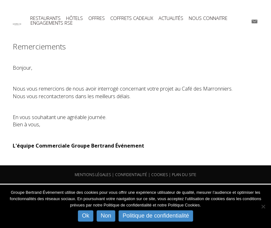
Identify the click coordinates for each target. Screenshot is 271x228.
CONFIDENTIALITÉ (131, 174)
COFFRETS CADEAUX (131, 18)
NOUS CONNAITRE (208, 18)
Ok (85, 215)
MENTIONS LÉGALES (93, 174)
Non (106, 215)
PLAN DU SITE (184, 174)
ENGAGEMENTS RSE (51, 23)
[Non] (263, 206)
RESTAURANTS (45, 18)
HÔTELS (74, 18)
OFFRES (96, 18)
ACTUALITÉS (171, 18)
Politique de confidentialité (156, 215)
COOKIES (159, 174)
